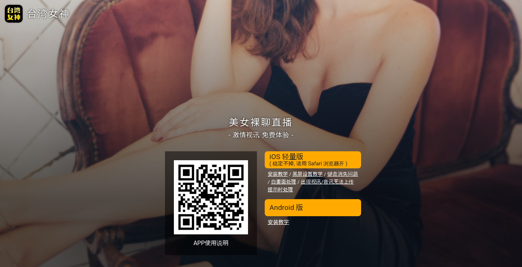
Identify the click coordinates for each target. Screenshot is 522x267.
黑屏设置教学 (308, 174)
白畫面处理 (283, 182)
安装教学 (278, 174)
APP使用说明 (211, 243)
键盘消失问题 (342, 174)
